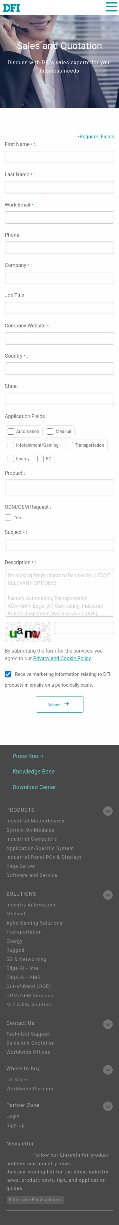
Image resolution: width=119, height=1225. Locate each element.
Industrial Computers (31, 839)
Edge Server (20, 866)
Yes (19, 518)
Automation (27, 431)
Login (13, 1116)
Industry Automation (31, 905)
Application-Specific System (40, 848)
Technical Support (28, 1034)
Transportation (89, 445)
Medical (63, 431)
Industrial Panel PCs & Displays (44, 857)
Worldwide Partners (30, 1089)
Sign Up (15, 1125)
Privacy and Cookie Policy (62, 658)
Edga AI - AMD (23, 977)
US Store (16, 1079)
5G (48, 458)
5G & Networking (26, 959)
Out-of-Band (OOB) (28, 986)
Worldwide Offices (28, 1052)
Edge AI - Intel (23, 968)
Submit (59, 705)
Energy (23, 458)
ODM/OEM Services (29, 995)
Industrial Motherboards (35, 821)
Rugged (15, 950)
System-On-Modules (30, 830)
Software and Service (31, 875)
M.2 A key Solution (28, 1004)
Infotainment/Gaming (37, 445)
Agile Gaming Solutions (34, 923)
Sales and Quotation (30, 1043)
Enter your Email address (35, 1199)
